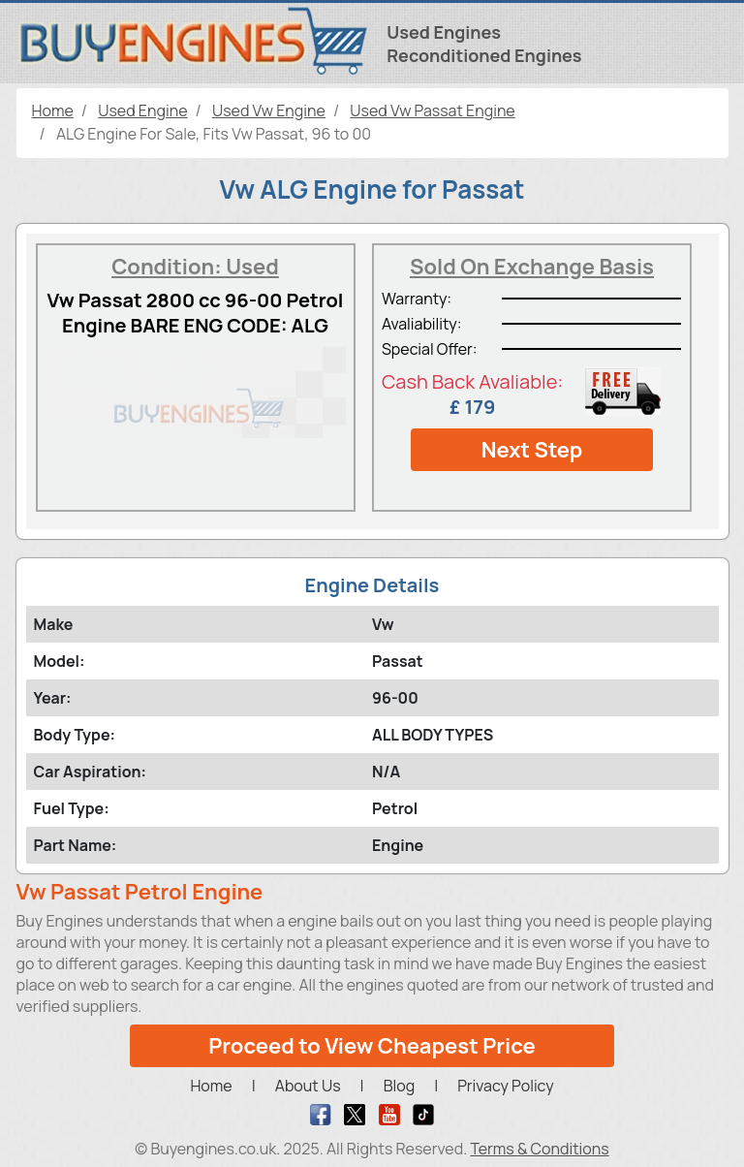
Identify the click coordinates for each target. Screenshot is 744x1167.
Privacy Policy (505, 1085)
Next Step (532, 449)
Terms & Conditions (539, 1148)
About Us (308, 1085)
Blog (399, 1085)
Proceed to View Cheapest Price (372, 1045)
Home (211, 1085)
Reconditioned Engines (484, 55)
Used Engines (444, 32)
